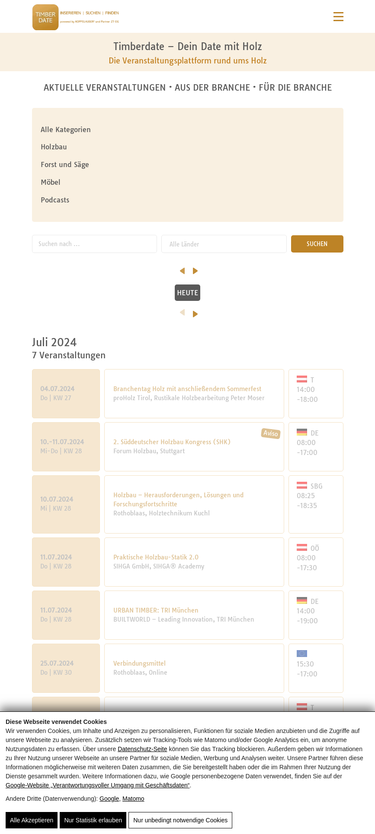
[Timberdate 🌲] (75, 18)
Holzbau (54, 146)
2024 (187, 313)
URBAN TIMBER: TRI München (156, 610)
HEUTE (187, 292)
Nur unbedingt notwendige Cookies (180, 820)
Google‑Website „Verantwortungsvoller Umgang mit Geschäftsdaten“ (97, 785)
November (156, 272)
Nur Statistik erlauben (93, 820)
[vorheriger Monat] (34, 268)
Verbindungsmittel (139, 663)
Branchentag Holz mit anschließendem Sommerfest (187, 389)
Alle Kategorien (66, 129)
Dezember (224, 272)
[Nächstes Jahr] (238, 311)
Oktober (89, 272)
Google (109, 798)
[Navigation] (338, 16)
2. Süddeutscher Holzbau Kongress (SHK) (172, 442)
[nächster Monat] (343, 268)
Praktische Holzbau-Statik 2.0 (156, 557)
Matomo (133, 798)
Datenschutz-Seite (142, 749)
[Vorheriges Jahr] (139, 309)
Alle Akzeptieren (31, 820)
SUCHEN (317, 243)
